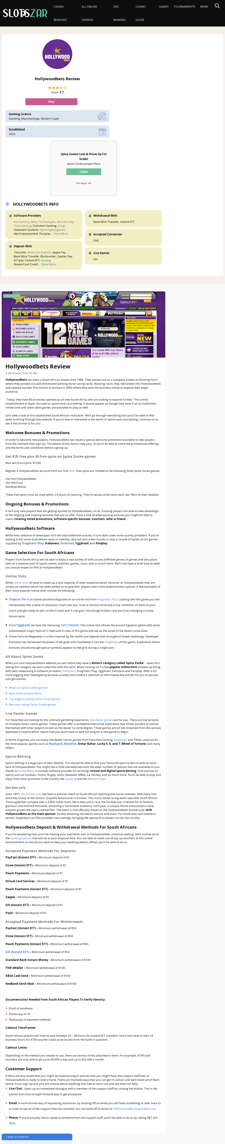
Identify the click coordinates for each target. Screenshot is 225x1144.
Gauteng (33, 736)
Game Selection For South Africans (182, 253)
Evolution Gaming (101, 130)
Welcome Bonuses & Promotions (181, 225)
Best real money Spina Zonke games (33, 654)
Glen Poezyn (15, 295)
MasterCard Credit (101, 181)
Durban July (171, 281)
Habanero (121, 620)
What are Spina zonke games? (29, 637)
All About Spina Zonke (178, 264)
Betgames (121, 693)
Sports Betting (172, 275)
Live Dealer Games (175, 270)
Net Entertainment (101, 142)
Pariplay (120, 142)
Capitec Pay (113, 173)
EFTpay (127, 173)
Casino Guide (139, 13)
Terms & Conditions (88, 1127)
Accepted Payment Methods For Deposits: (190, 298)
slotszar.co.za (34, 1140)
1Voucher (95, 165)
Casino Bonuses (60, 13)
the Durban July (32, 751)
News (203, 6)
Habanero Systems (101, 134)
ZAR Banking (118, 13)
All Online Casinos (89, 13)
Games (162, 6)
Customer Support (172, 315)
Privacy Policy (63, 1127)
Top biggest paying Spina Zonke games (36, 648)
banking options (39, 799)
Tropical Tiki (18, 537)
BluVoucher (96, 173)
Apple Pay (95, 169)
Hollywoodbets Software (176, 247)
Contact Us (10, 1127)
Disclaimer (43, 1127)
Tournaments (183, 6)
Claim (149, 72)
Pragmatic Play (108, 537)
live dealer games (102, 669)
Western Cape (59, 736)
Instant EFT (96, 177)
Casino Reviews (12, 217)
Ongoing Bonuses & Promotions (181, 241)
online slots (22, 521)
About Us (27, 1127)
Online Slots (171, 258)
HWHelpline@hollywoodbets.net (34, 1083)
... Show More (97, 146)
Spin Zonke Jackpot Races (26, 643)
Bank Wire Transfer (116, 169)
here (73, 393)
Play (42, 103)
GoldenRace (70, 724)
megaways (22, 591)
